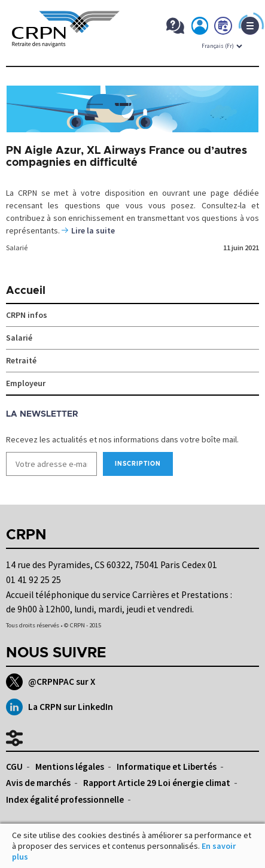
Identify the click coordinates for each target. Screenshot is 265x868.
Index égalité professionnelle (65, 799)
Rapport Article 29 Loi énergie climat (156, 782)
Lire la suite (93, 230)
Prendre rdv (223, 28)
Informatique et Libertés (167, 766)
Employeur (25, 383)
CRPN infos (26, 314)
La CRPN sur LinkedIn (59, 707)
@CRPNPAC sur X (50, 681)
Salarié (17, 247)
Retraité (21, 360)
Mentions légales (69, 766)
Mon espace (200, 28)
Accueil (25, 291)
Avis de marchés (38, 782)
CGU (14, 766)
